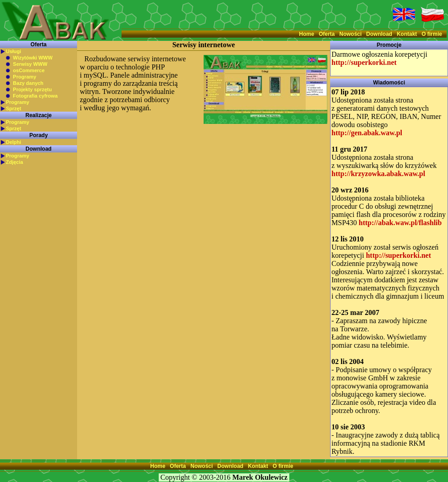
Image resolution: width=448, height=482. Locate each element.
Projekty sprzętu (32, 89)
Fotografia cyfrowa (35, 95)
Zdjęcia (14, 162)
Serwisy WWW (30, 64)
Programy (24, 76)
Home (306, 34)
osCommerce (29, 70)
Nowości (350, 34)
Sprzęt (13, 108)
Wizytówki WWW (33, 57)
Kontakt (407, 34)
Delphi (13, 142)
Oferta (327, 34)
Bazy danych (28, 83)
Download (379, 34)
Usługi (13, 51)
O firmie (432, 34)
